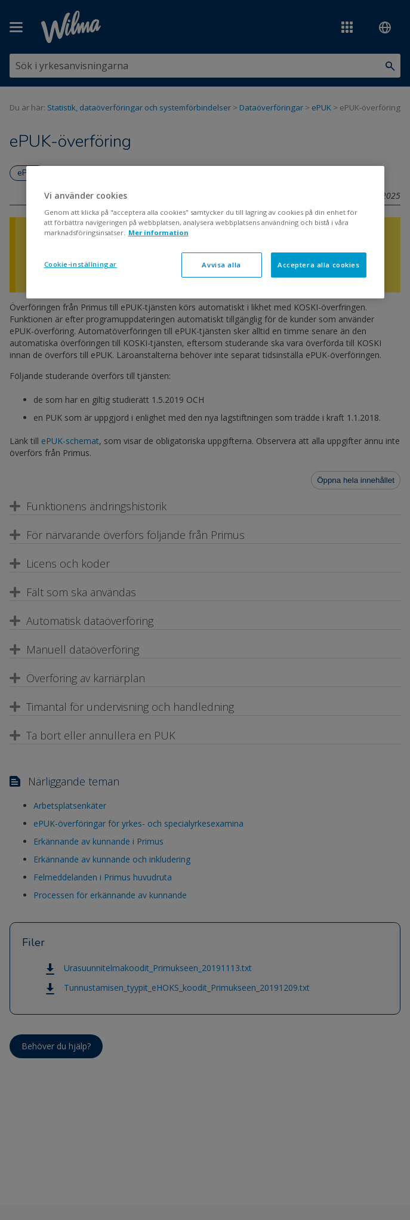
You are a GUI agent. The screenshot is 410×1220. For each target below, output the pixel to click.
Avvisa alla (221, 264)
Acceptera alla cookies (319, 264)
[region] (205, 232)
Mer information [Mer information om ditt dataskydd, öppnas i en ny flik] (158, 232)
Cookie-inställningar (80, 264)
